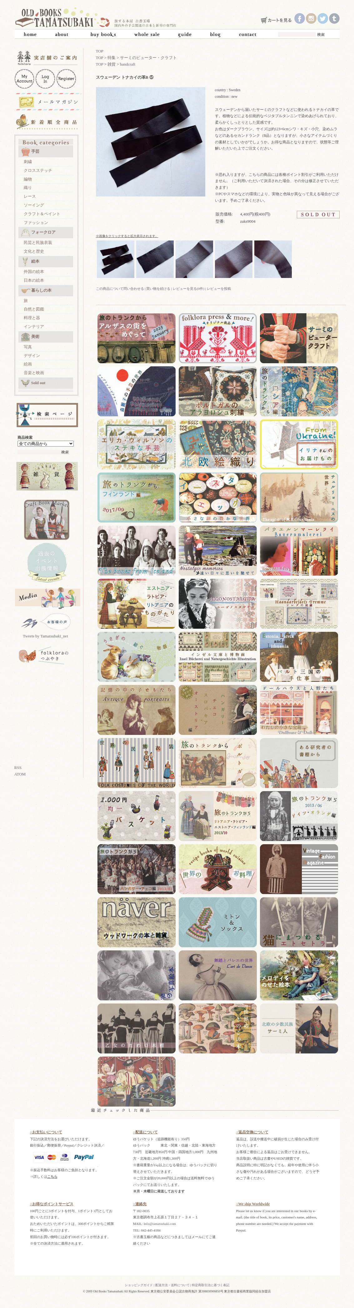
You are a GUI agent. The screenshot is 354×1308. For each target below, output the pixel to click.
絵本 (30, 261)
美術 (30, 337)
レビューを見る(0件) (188, 288)
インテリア (34, 326)
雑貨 (111, 64)
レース (30, 196)
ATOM (20, 774)
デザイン (32, 355)
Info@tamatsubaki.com (159, 1224)
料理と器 (32, 317)
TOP (99, 51)
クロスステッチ (38, 170)
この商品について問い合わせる (120, 288)
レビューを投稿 (219, 288)
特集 (111, 57)
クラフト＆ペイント (42, 213)
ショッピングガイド (139, 1285)
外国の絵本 (34, 271)
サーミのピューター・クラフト (148, 57)
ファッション (36, 222)
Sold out (33, 383)
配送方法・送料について (172, 1285)
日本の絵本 (34, 280)
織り (28, 187)
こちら (52, 1176)
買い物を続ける (158, 288)
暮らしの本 (36, 290)
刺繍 (28, 161)
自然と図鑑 (34, 309)
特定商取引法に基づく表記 (210, 1285)
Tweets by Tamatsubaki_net (45, 636)
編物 (28, 179)
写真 (28, 346)
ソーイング (34, 205)
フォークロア (38, 232)
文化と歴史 (34, 251)
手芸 (30, 151)
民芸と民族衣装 (38, 242)
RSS (18, 767)
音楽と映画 (34, 372)
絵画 (28, 364)
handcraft (127, 64)
